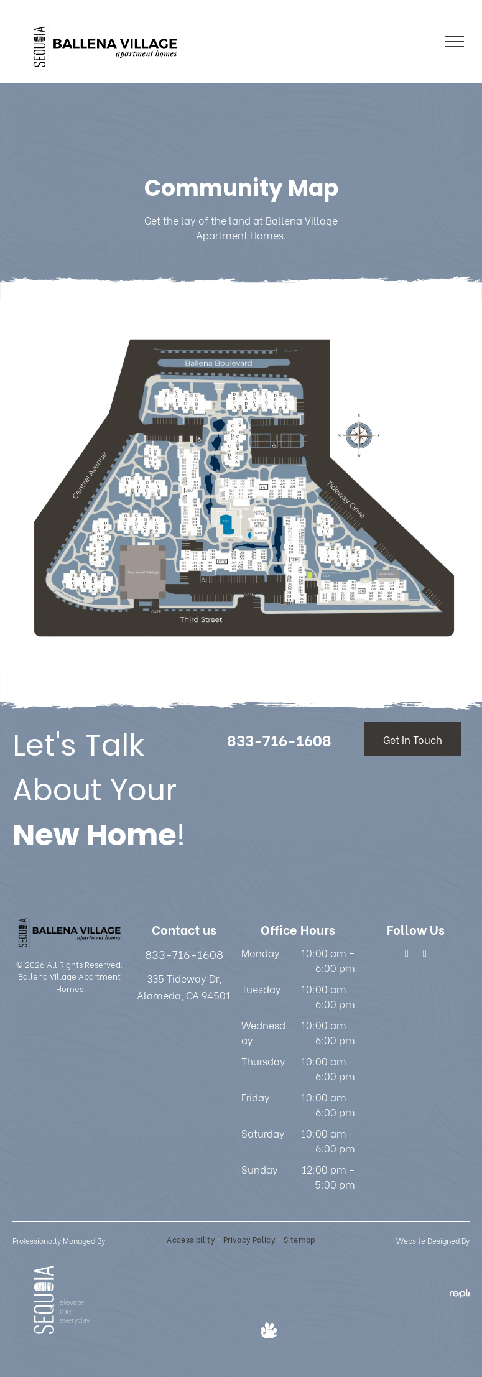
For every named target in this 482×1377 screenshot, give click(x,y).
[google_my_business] (425, 954)
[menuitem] (192, 1239)
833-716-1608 (184, 953)
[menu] (454, 42)
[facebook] (407, 954)
